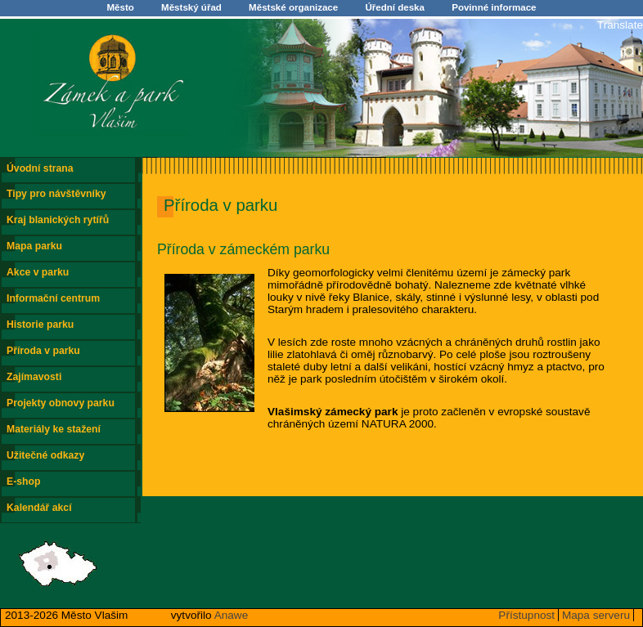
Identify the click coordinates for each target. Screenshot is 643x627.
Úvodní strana (40, 168)
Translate (620, 25)
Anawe (231, 615)
